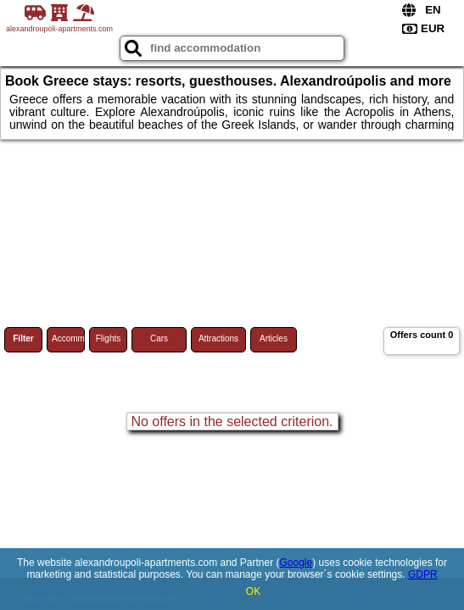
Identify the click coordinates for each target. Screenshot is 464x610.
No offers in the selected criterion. (232, 421)
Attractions (218, 338)
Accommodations (68, 338)
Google (296, 562)
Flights (108, 338)
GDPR (423, 574)
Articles (274, 338)
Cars (159, 338)
